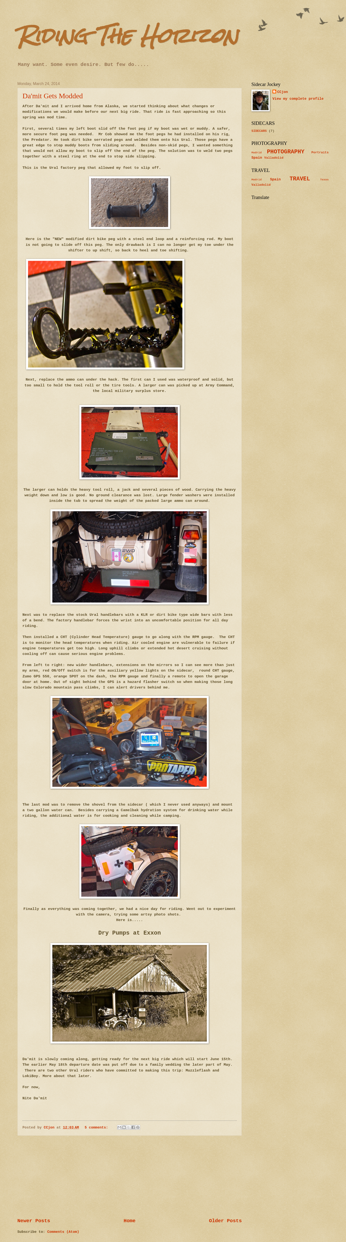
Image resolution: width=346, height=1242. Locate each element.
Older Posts (225, 1221)
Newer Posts (33, 1221)
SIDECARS (259, 131)
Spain (256, 158)
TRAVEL (300, 179)
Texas (324, 179)
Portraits (320, 152)
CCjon (282, 92)
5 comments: (97, 1127)
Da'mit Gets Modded (52, 96)
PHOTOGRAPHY (285, 152)
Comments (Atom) (63, 1232)
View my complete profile (298, 99)
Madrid (256, 152)
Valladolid (273, 158)
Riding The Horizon (127, 35)
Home (129, 1221)
